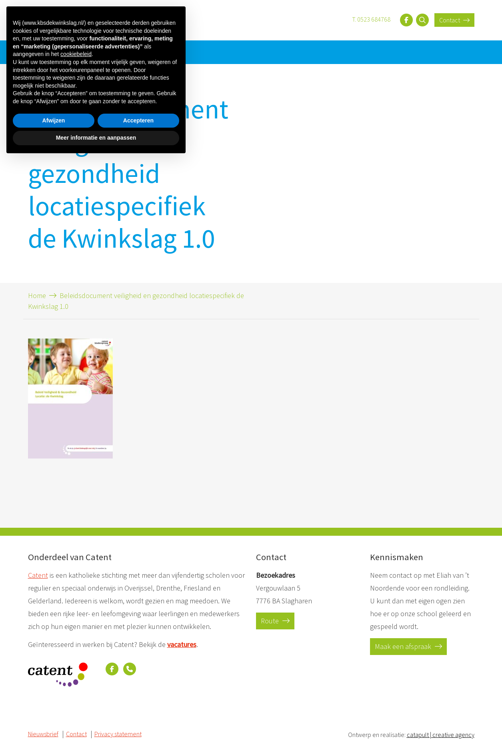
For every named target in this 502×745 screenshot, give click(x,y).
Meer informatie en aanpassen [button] (96, 723)
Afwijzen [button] (53, 706)
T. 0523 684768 (371, 19)
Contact (454, 20)
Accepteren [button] (138, 706)
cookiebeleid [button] (76, 640)
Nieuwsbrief (44, 51)
